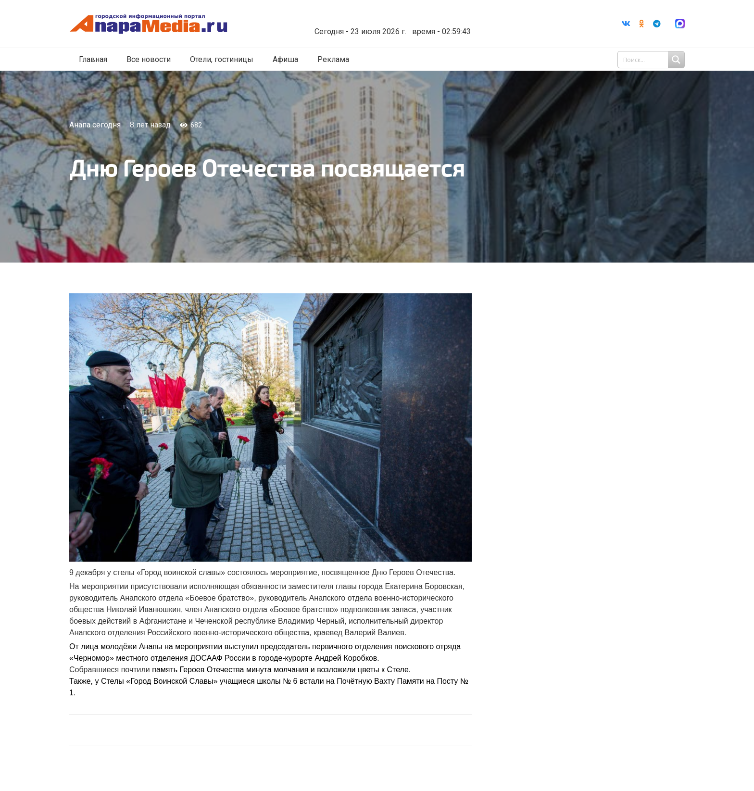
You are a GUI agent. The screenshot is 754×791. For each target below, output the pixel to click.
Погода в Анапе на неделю (417, 16)
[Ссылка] (176, 25)
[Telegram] (657, 24)
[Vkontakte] (626, 24)
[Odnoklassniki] (641, 24)
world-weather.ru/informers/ (417, 25)
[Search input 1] (652, 61)
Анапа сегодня (95, 124)
